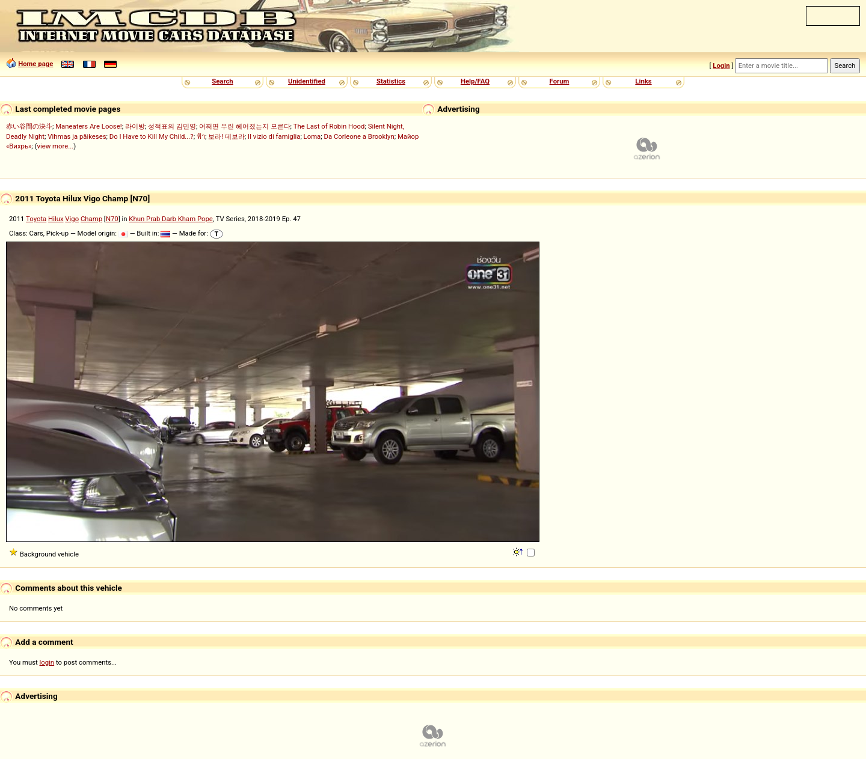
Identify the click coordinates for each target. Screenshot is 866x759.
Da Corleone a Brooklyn (359, 136)
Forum (560, 81)
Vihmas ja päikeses (77, 136)
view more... (55, 146)
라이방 (135, 126)
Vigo (72, 219)
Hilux (55, 219)
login (47, 662)
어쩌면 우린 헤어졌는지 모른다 (244, 126)
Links (643, 81)
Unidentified (306, 81)
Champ (91, 219)
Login (721, 65)
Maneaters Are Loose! (88, 126)
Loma (312, 136)
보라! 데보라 (226, 136)
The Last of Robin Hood (329, 126)
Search (222, 81)
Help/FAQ (475, 81)
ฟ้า (201, 136)
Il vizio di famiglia (274, 136)
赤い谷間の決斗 (29, 126)
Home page (35, 63)
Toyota (36, 219)
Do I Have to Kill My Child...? (151, 136)
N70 (112, 219)
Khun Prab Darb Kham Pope (171, 219)
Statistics (390, 81)
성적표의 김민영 (172, 126)
